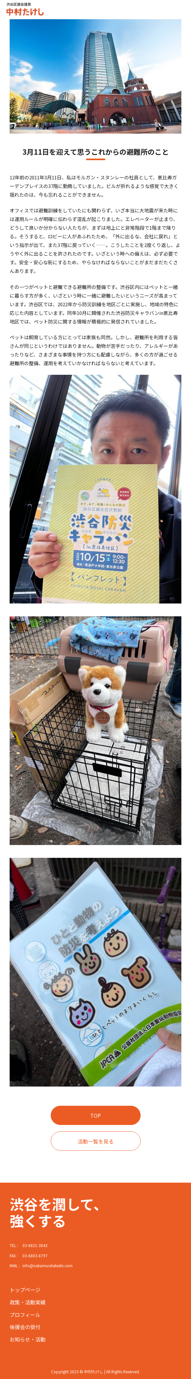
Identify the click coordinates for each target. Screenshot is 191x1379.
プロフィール (25, 1314)
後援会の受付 (25, 1327)
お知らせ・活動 (28, 1339)
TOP (95, 1115)
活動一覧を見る (96, 1141)
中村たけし (22, 9)
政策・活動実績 (28, 1302)
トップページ (25, 1289)
